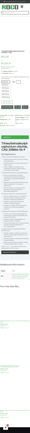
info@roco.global (11, 1)
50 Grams (22, 274)
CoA (25, 107)
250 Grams (20, 276)
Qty (13, 81)
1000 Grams (21, 278)
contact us (8, 246)
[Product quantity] (18, 81)
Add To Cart (5, 328)
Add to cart (7, 102)
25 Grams (15, 274)
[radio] (6, 82)
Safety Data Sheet (7, 107)
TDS (18, 107)
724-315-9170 (22, 1)
